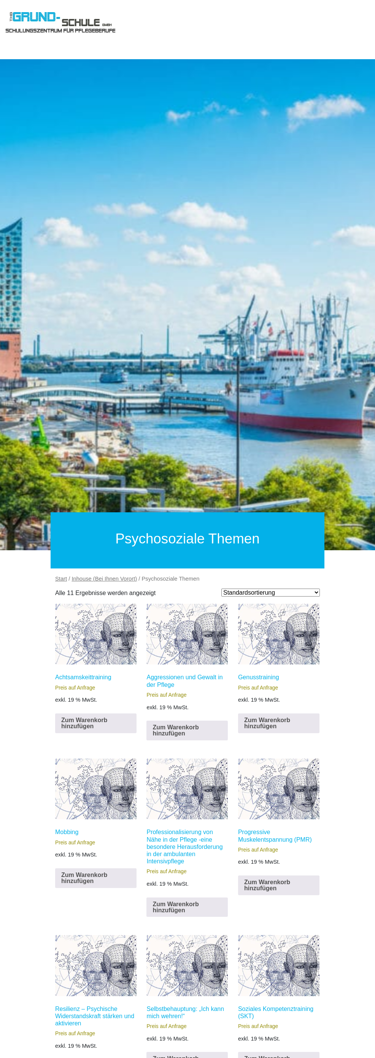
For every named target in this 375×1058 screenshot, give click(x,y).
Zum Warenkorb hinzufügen (84, 723)
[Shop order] (270, 593)
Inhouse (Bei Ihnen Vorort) (104, 579)
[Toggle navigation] (15, 39)
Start (61, 579)
